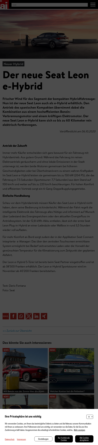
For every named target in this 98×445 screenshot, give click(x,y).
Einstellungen (43, 438)
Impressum (21, 439)
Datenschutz (9, 439)
